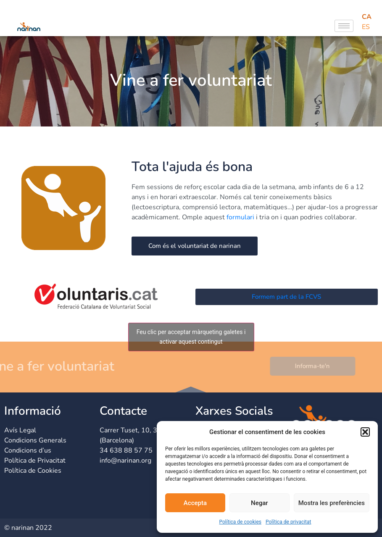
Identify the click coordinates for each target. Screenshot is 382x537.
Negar (259, 503)
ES (366, 27)
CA (366, 16)
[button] (365, 432)
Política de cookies (240, 522)
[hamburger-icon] (344, 26)
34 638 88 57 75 (126, 450)
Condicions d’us (27, 450)
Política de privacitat (288, 522)
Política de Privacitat (35, 460)
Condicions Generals (35, 440)
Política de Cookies (32, 470)
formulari (240, 217)
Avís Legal (20, 430)
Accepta (195, 503)
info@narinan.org (125, 460)
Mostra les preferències (331, 503)
